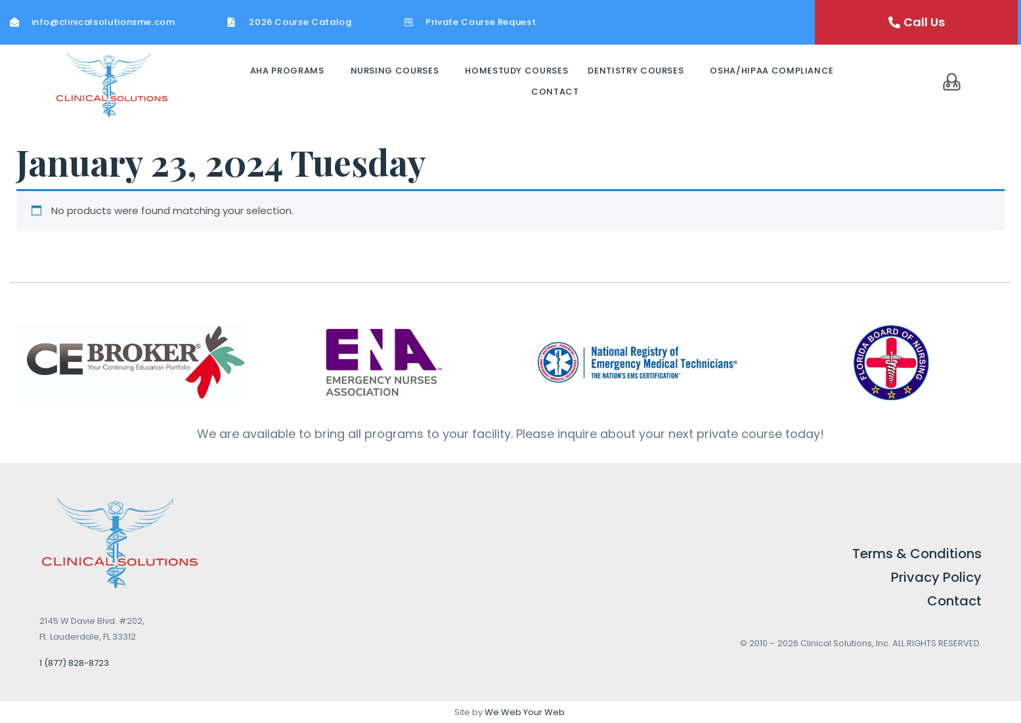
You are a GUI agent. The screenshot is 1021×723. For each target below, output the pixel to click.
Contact (555, 91)
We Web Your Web (525, 712)
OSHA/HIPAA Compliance (772, 70)
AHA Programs (287, 70)
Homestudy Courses (516, 70)
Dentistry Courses (636, 70)
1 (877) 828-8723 (74, 663)
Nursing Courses (395, 70)
